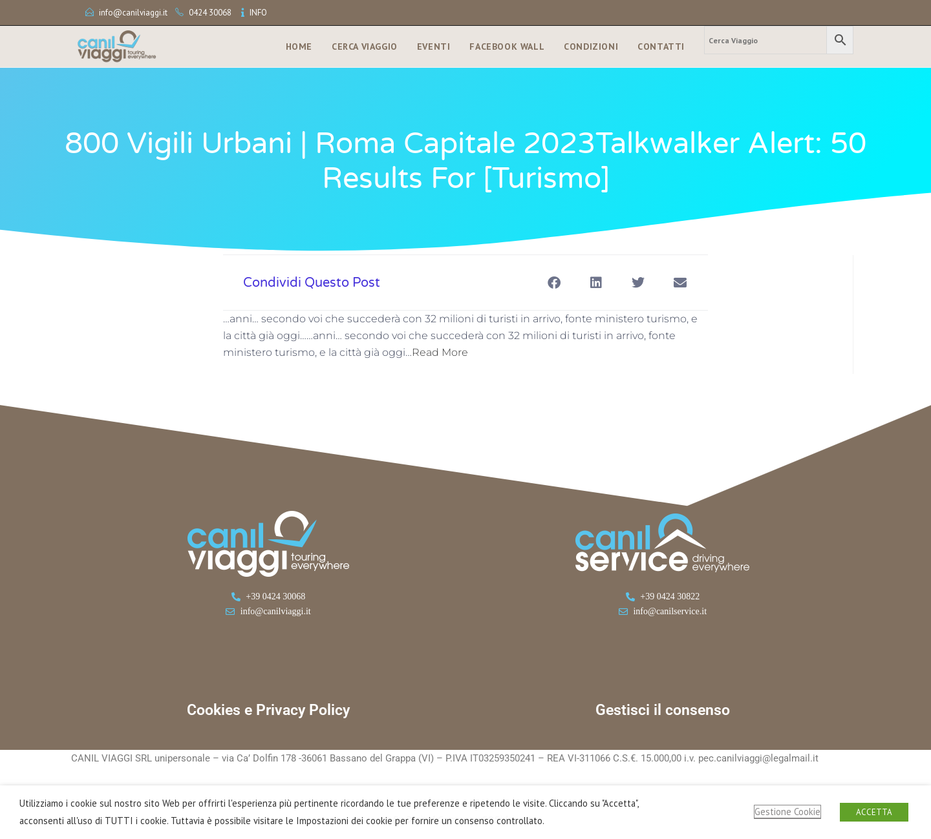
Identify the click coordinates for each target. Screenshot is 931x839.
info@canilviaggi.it (133, 12)
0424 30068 (210, 12)
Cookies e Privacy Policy (268, 710)
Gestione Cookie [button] (787, 811)
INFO (258, 12)
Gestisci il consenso (662, 710)
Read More (440, 352)
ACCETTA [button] (874, 812)
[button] (553, 282)
